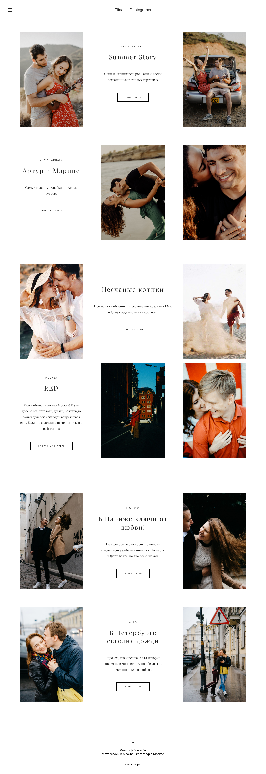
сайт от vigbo (133, 765)
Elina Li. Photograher (133, 10)
